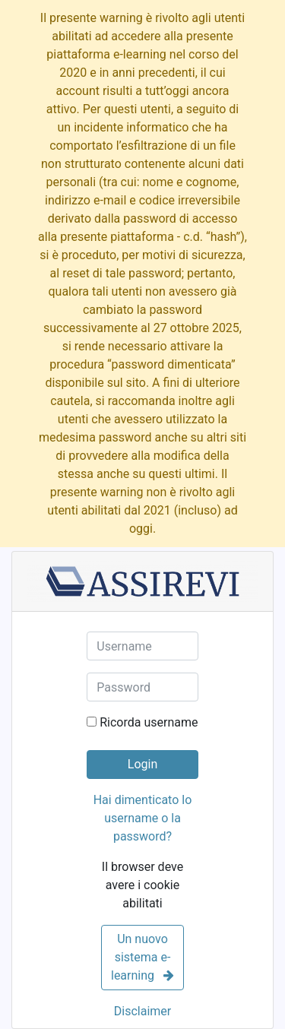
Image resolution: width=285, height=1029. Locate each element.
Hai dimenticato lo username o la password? (142, 818)
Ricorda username (149, 722)
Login (142, 764)
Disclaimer (142, 1011)
